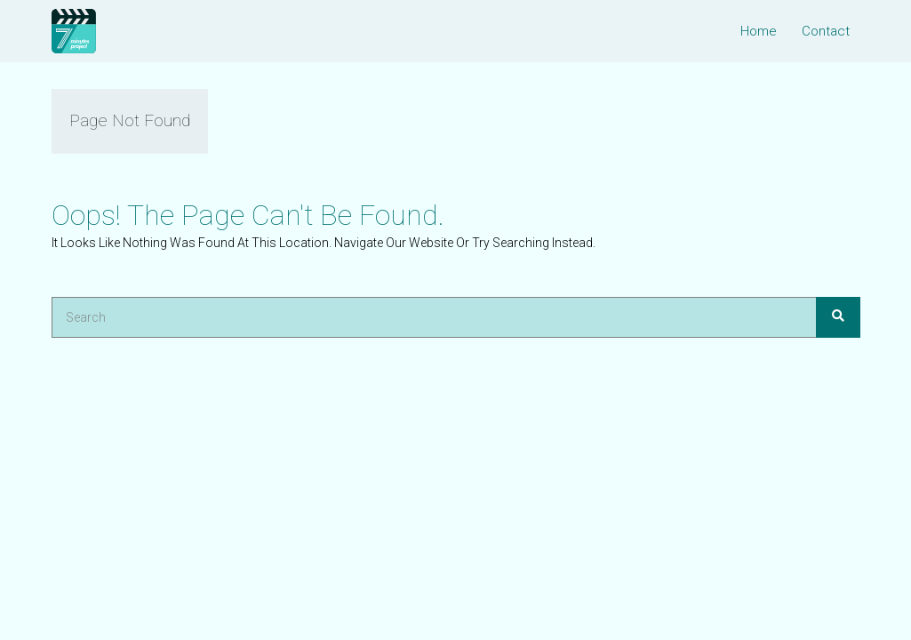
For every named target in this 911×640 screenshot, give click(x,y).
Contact (826, 31)
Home (758, 31)
